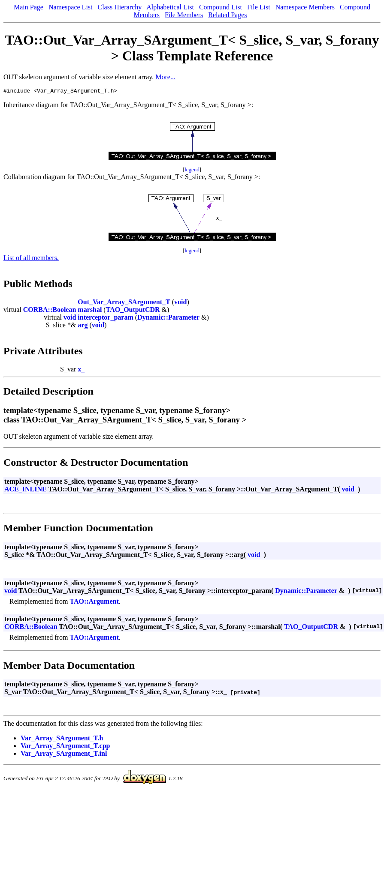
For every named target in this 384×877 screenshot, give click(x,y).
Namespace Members (305, 7)
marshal (90, 310)
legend (192, 171)
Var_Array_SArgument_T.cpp (65, 747)
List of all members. (31, 259)
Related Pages (227, 14)
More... (165, 77)
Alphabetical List (170, 7)
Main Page (28, 7)
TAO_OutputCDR (133, 310)
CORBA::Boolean (49, 310)
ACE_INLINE (25, 490)
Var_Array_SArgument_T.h (62, 739)
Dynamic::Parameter (168, 318)
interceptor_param (105, 318)
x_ (81, 370)
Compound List (220, 7)
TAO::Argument (94, 602)
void (180, 303)
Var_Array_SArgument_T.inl (64, 754)
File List (258, 7)
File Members (184, 14)
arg (83, 326)
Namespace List (70, 7)
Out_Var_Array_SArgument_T (124, 303)
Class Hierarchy (120, 7)
